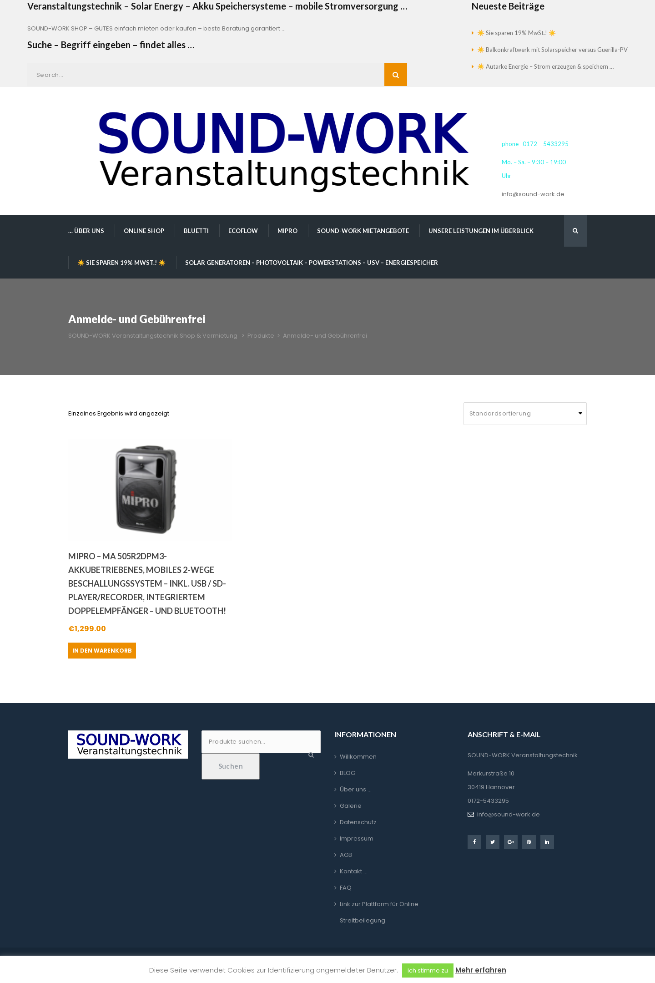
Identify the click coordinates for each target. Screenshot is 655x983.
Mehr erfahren (480, 970)
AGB (346, 855)
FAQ (346, 887)
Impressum (356, 838)
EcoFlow (243, 230)
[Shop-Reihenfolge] (525, 413)
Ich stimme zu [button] (428, 970)
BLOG (347, 773)
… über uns (86, 230)
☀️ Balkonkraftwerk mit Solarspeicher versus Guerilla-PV (552, 49)
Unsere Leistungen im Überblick (481, 230)
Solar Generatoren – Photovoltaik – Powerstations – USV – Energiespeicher (311, 262)
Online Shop (144, 230)
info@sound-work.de (533, 194)
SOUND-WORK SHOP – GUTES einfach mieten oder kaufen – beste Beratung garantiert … (156, 28)
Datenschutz (358, 822)
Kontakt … (354, 871)
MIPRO (287, 230)
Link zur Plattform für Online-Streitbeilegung (381, 912)
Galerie (351, 805)
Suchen (230, 766)
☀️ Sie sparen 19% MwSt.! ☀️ (516, 32)
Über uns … (356, 789)
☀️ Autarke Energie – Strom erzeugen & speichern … (545, 66)
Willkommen (358, 756)
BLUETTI (196, 230)
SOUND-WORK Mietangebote (363, 230)
